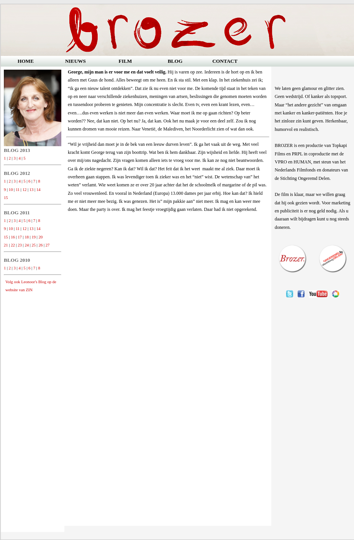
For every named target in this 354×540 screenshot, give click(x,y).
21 (6, 245)
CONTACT (225, 61)
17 (20, 237)
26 (41, 245)
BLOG (175, 61)
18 (27, 237)
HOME (26, 61)
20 (41, 237)
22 (13, 245)
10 (11, 190)
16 (13, 237)
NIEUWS (75, 61)
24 (27, 245)
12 (25, 190)
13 (32, 190)
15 (6, 198)
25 (34, 245)
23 (20, 245)
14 (38, 190)
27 (48, 245)
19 (34, 237)
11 (18, 190)
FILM (125, 61)
